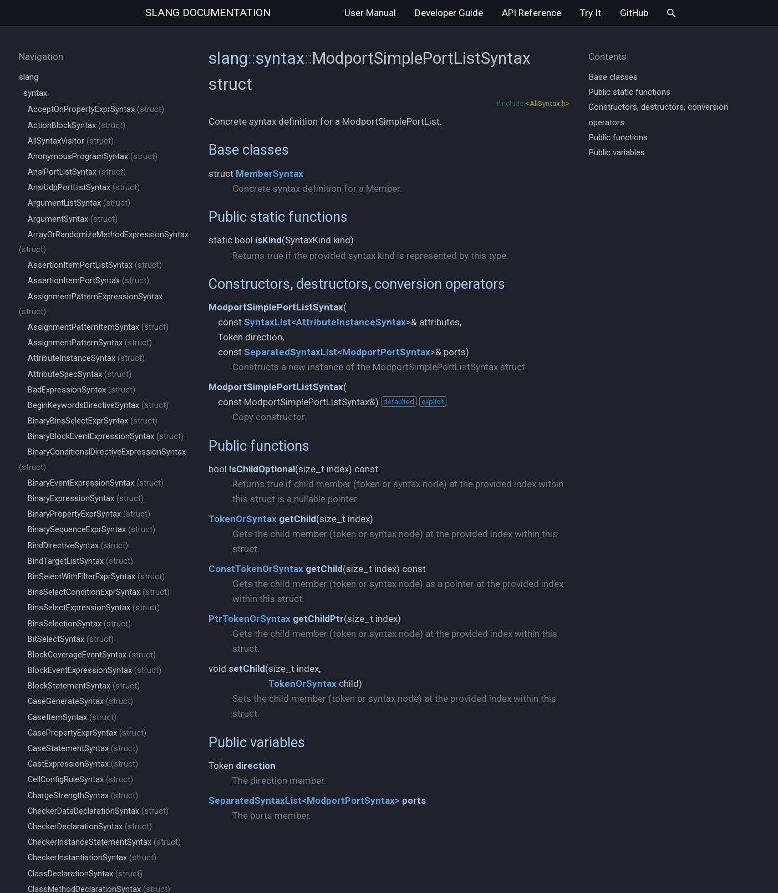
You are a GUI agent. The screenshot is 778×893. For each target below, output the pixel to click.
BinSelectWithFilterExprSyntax (96, 576)
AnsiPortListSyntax (77, 172)
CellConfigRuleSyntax (80, 779)
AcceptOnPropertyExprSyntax (96, 109)
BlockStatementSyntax (84, 686)
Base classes (249, 149)
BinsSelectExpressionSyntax (94, 608)
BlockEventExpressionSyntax (94, 670)
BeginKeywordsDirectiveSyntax (98, 405)
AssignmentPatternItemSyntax (98, 327)
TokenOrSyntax (243, 518)
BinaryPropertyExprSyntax (89, 514)
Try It (590, 12)
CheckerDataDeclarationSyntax (98, 811)
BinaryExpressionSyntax (86, 498)
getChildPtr (318, 618)
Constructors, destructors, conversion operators (357, 283)
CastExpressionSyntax (83, 764)
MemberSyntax (269, 173)
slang (208, 12)
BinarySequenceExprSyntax (91, 529)
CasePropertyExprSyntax (87, 733)
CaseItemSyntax (72, 717)
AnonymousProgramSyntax (92, 156)
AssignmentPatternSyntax (90, 343)
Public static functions (278, 216)
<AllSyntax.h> (547, 103)
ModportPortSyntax (386, 352)
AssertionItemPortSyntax (88, 280)
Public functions (259, 445)
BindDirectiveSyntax (78, 545)
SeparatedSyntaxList (290, 352)
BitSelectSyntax (71, 639)
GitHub (634, 12)
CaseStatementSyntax (83, 748)
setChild (246, 668)
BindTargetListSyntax (80, 561)
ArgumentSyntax (73, 219)
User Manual (370, 12)
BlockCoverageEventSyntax (92, 655)
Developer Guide (449, 12)
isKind (268, 240)
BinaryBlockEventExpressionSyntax (106, 436)
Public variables (257, 742)
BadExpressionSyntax (81, 390)
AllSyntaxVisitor (71, 141)
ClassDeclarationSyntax (85, 874)
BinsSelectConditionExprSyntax (99, 592)
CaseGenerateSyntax (80, 701)
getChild (297, 518)
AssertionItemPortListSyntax (95, 265)
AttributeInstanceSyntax (86, 358)
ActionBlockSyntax (76, 125)
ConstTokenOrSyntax (256, 568)
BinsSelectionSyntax (79, 624)
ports (414, 800)
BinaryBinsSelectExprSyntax (92, 421)
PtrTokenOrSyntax (250, 618)
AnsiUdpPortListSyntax (84, 187)
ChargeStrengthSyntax (83, 795)
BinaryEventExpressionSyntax (96, 483)
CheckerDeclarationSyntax (90, 826)
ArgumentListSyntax (79, 203)
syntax (35, 93)
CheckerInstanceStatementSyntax (104, 842)
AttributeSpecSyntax (79, 374)
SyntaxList (267, 322)
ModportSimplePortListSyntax (276, 307)
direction (256, 765)
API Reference (531, 12)
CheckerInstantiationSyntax (92, 858)
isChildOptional (262, 468)
